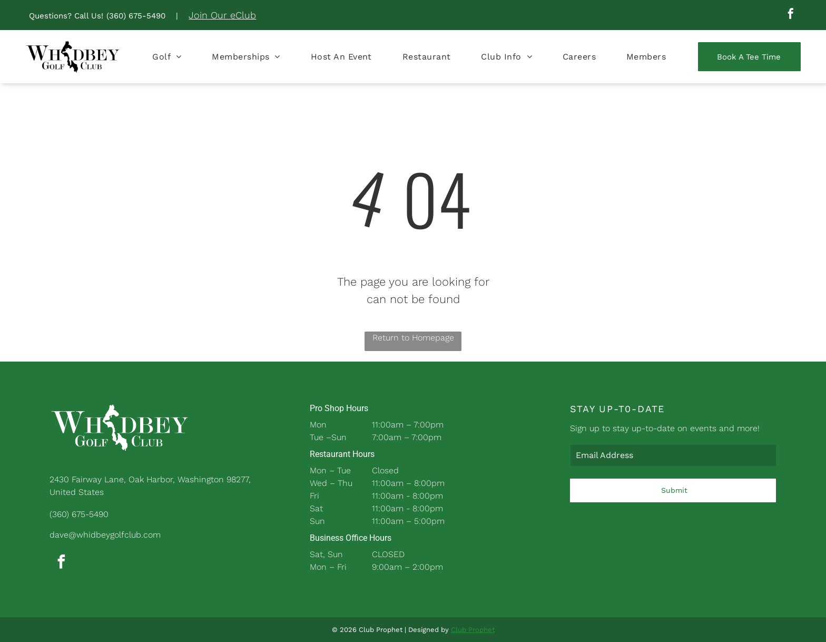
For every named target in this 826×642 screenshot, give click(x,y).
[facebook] (791, 15)
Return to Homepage (413, 338)
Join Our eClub (222, 15)
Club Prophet (473, 630)
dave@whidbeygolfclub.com (105, 535)
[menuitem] (166, 56)
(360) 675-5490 (135, 16)
